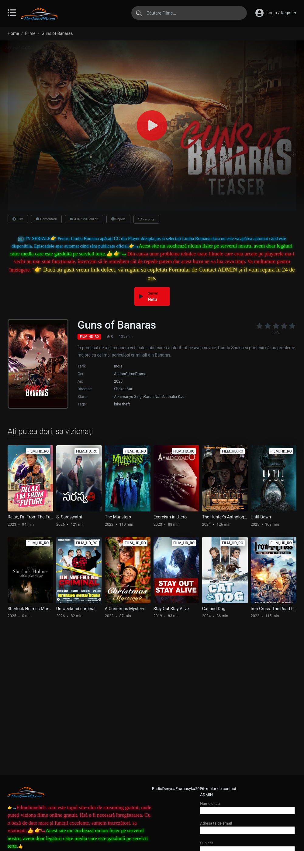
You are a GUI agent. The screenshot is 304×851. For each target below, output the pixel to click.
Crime (130, 373)
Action (119, 373)
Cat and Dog (214, 608)
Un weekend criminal (75, 608)
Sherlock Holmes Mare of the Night (30, 608)
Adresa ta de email (247, 826)
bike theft (122, 404)
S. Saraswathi (69, 516)
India (118, 366)
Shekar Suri (123, 389)
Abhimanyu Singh (129, 396)
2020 (118, 381)
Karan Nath (153, 396)
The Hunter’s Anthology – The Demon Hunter (225, 516)
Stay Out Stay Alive (171, 608)
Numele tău (247, 806)
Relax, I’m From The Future (30, 516)
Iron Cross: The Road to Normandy (273, 608)
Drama (140, 373)
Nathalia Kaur (174, 396)
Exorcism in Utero (170, 516)
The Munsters (118, 516)
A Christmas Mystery (124, 608)
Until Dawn (261, 516)
